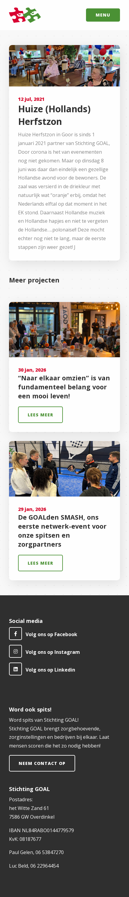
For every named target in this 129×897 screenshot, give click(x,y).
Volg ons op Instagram (44, 651)
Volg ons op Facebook (43, 633)
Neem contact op (42, 763)
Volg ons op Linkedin (42, 669)
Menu (103, 15)
